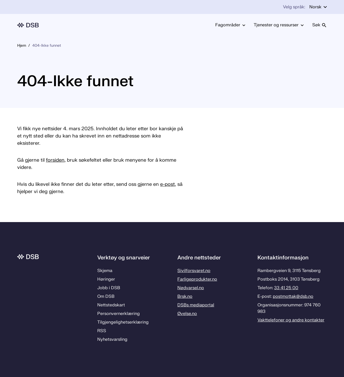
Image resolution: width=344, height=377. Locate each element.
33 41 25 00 (286, 288)
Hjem (21, 45)
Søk (319, 25)
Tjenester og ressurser (279, 25)
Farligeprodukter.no (197, 279)
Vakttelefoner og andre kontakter (290, 320)
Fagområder (230, 25)
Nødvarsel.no (190, 288)
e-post (167, 184)
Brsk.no (184, 296)
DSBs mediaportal (195, 305)
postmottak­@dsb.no (293, 296)
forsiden (55, 160)
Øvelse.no (187, 313)
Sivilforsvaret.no (193, 270)
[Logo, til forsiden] (28, 25)
